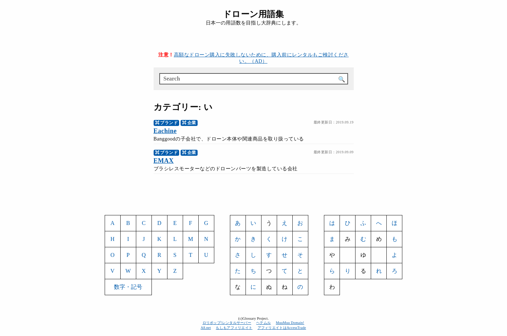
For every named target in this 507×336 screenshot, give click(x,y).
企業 (191, 122)
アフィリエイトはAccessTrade (282, 328)
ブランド (169, 122)
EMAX (164, 160)
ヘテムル (263, 323)
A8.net (206, 328)
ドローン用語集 (253, 14)
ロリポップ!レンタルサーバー (227, 323)
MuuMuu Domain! (290, 323)
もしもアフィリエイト (234, 328)
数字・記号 (128, 287)
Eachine (165, 130)
